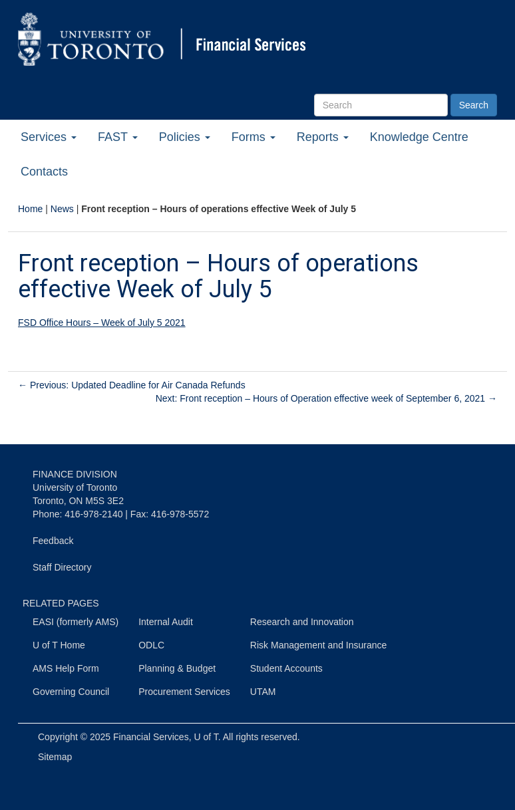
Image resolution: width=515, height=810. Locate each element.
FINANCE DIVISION (75, 474)
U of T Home (59, 645)
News (62, 208)
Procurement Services (184, 691)
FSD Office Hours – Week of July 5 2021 (102, 322)
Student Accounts (286, 668)
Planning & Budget (177, 668)
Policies (184, 137)
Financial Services (151, 737)
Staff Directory (62, 567)
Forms (253, 137)
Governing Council (71, 691)
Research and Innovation (302, 621)
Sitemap (55, 756)
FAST (118, 137)
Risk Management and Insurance (318, 645)
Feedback (53, 540)
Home (30, 208)
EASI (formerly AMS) (75, 621)
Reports (323, 137)
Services (49, 137)
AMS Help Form (66, 668)
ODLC (151, 645)
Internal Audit (165, 621)
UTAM (263, 691)
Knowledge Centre (419, 137)
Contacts (44, 171)
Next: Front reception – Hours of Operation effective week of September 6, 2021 (326, 398)
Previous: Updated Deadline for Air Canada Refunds (132, 385)
